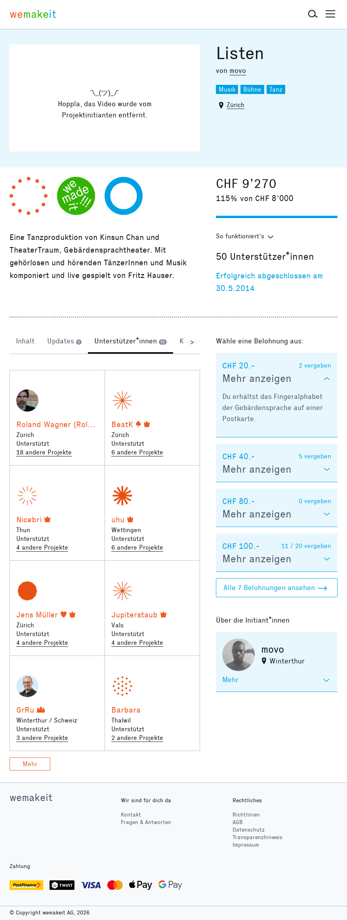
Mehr (30, 764)
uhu (117, 519)
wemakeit (31, 797)
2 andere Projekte (137, 738)
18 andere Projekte (44, 452)
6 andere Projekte (137, 452)
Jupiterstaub (134, 614)
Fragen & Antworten (146, 822)
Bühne (252, 89)
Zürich (235, 105)
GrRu (25, 710)
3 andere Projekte (42, 738)
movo (237, 70)
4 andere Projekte (42, 547)
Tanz (275, 89)
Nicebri (29, 519)
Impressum (246, 844)
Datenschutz (249, 829)
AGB (238, 822)
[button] (313, 14)
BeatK (122, 424)
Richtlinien (246, 814)
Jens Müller (37, 614)
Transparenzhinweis (257, 837)
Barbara (126, 710)
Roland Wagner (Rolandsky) (66, 424)
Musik (227, 89)
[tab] (25, 342)
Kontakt (131, 814)
